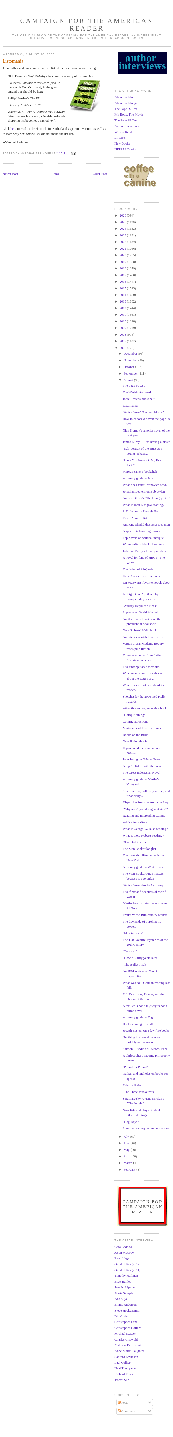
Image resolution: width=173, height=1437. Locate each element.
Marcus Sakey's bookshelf (140, 471)
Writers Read (123, 132)
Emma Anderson (125, 1304)
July (127, 1136)
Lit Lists (120, 137)
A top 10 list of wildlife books (142, 766)
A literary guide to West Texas (143, 867)
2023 (123, 235)
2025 (123, 222)
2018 (123, 268)
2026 (123, 215)
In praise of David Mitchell (141, 612)
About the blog (124, 97)
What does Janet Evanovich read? (145, 485)
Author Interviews (126, 126)
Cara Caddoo (123, 1247)
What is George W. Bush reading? (145, 829)
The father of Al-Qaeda (138, 569)
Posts (123, 1402)
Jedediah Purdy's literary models (144, 551)
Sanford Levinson (126, 1357)
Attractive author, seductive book (145, 708)
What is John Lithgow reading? (143, 505)
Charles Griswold (126, 1339)
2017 (123, 275)
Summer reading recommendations (146, 1128)
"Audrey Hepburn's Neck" (140, 606)
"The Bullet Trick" (135, 964)
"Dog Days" (131, 1122)
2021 (123, 248)
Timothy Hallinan (126, 1275)
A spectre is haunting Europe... (143, 531)
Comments (127, 1411)
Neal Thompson (125, 1368)
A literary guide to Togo (138, 1017)
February (130, 1169)
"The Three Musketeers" (139, 1092)
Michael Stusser (125, 1333)
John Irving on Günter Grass (141, 759)
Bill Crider (121, 1316)
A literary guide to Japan (139, 478)
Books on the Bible (135, 735)
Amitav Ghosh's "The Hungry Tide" (146, 498)
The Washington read (137, 392)
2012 (123, 308)
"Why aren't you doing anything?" (145, 809)
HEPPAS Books (125, 149)
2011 (123, 315)
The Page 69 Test (125, 109)
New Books (122, 143)
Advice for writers (135, 822)
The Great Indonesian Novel (141, 772)
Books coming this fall (138, 1024)
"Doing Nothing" (134, 715)
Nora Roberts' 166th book (140, 630)
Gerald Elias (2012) (127, 1264)
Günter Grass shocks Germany (143, 885)
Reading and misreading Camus (144, 815)
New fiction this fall (136, 741)
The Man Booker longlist (139, 849)
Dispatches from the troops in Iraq (145, 802)
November (131, 360)
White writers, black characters (143, 544)
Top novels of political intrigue (143, 538)
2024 (123, 229)
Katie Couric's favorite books (142, 576)
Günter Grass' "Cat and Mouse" (143, 412)
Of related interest (135, 842)
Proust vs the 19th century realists (145, 915)
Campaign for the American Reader (86, 24)
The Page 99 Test (125, 120)
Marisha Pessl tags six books (142, 728)
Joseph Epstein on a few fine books (146, 1030)
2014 (123, 295)
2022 (123, 242)
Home (55, 174)
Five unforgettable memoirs (141, 667)
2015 (123, 288)
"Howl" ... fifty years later (140, 958)
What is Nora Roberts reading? (143, 835)
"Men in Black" (133, 933)
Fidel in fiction (132, 1085)
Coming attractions (135, 721)
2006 (123, 348)
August (129, 380)
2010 (123, 321)
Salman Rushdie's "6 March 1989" (145, 1049)
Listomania (130, 405)
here (13, 129)
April (128, 1156)
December (131, 353)
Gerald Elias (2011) (127, 1270)
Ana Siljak (121, 1299)
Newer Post (10, 174)
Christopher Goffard (127, 1328)
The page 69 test (134, 385)
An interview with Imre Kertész (144, 637)
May (127, 1150)
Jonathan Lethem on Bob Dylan (144, 491)
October (129, 367)
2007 (123, 341)
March (128, 1163)
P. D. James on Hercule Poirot (142, 511)
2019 (123, 262)
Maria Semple (123, 1293)
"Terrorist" (130, 951)
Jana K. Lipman (125, 1287)
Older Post (100, 174)
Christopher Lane (126, 1322)
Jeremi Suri (122, 1380)
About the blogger (126, 103)
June (127, 1143)
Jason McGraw (124, 1252)
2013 (123, 301)
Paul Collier (122, 1362)
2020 (123, 255)
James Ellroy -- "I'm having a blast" (146, 442)
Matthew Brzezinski (127, 1345)
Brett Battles (122, 1281)
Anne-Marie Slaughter (129, 1351)
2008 (123, 334)
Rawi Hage (121, 1258)
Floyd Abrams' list (135, 518)
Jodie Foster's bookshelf (138, 399)
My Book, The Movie (128, 114)
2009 (123, 328)
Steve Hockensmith (127, 1310)
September (131, 373)
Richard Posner (124, 1374)
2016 (123, 281)
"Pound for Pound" (135, 1067)
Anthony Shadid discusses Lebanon (146, 524)
